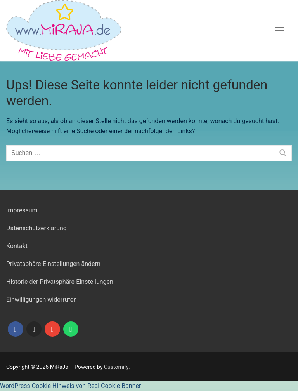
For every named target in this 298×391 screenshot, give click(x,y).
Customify (116, 367)
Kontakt (17, 246)
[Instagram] (34, 329)
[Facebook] (15, 329)
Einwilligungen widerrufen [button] (41, 299)
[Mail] (52, 329)
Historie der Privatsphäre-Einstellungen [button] (59, 281)
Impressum (22, 210)
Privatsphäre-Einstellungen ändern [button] (53, 264)
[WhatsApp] (71, 329)
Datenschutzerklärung (36, 228)
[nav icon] (279, 31)
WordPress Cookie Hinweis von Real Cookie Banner (70, 385)
